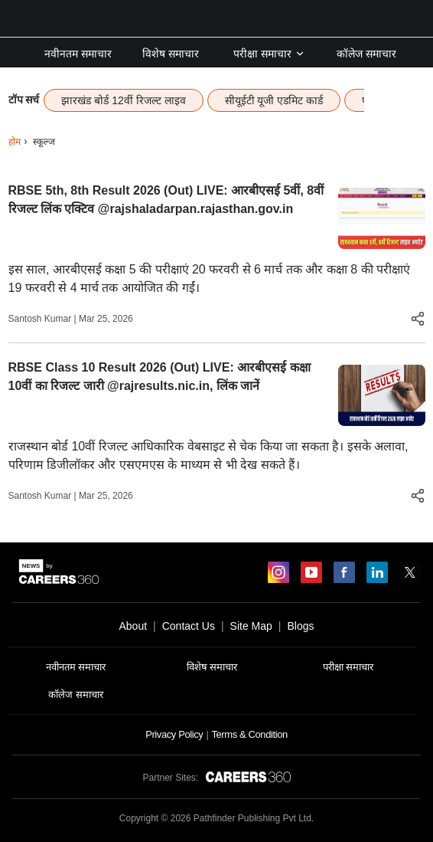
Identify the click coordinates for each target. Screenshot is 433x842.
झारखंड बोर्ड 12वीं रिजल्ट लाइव (123, 100)
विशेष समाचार (170, 54)
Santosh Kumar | (44, 318)
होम (14, 141)
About (133, 626)
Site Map (251, 626)
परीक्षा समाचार (269, 54)
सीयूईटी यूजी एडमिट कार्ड (274, 100)
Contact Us (188, 626)
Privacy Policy (174, 734)
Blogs (300, 626)
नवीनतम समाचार (78, 54)
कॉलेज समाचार (366, 54)
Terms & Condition (249, 734)
